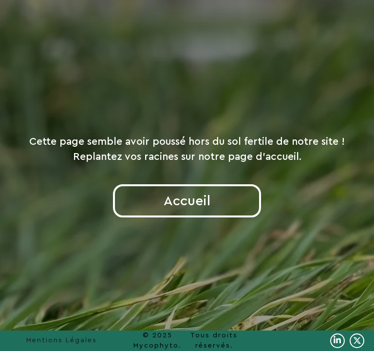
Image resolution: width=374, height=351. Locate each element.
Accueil (187, 201)
